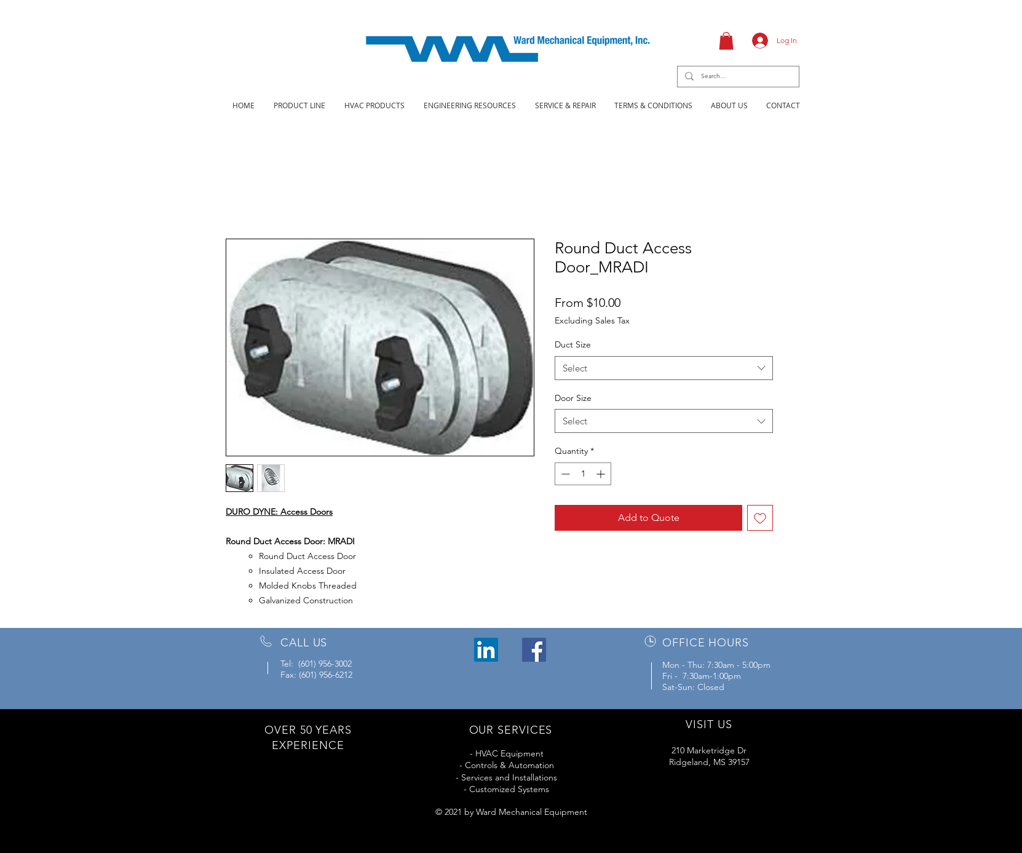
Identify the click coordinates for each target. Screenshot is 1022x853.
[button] (726, 41)
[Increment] (601, 474)
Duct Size (573, 344)
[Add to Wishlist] (760, 518)
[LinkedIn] (486, 650)
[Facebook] (534, 650)
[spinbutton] (583, 474)
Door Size (573, 397)
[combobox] (664, 368)
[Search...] (737, 76)
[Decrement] (564, 474)
